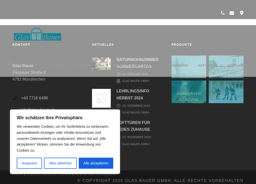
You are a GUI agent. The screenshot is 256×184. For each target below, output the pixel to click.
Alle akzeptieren (96, 163)
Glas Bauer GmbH (135, 81)
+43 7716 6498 (34, 98)
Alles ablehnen (60, 163)
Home (56, 65)
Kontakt (236, 65)
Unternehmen (87, 65)
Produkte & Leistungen (133, 65)
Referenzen (177, 65)
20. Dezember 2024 (136, 105)
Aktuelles (208, 65)
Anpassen (29, 163)
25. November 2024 (136, 137)
